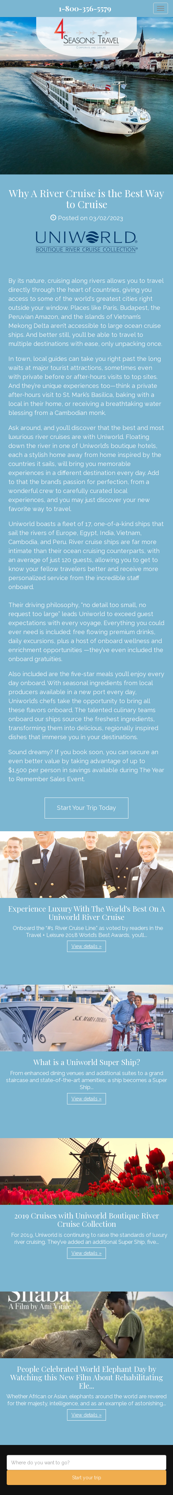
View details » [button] (86, 946)
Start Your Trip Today (86, 807)
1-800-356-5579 (85, 8)
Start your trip (86, 1477)
